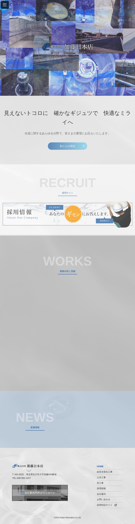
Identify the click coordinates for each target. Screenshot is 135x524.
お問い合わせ (103, 499)
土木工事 (101, 477)
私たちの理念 (67, 147)
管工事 (100, 483)
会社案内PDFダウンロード (40, 492)
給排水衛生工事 (104, 472)
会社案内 (101, 494)
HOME (100, 466)
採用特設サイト (107, 505)
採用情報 (101, 488)
